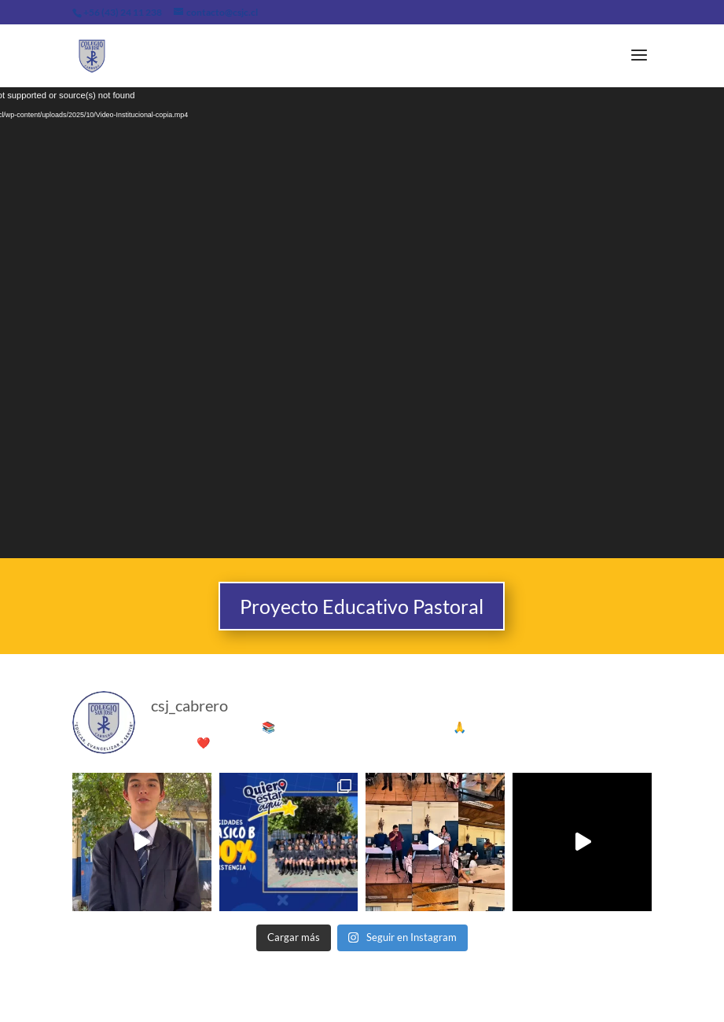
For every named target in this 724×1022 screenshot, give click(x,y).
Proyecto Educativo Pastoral (361, 606)
